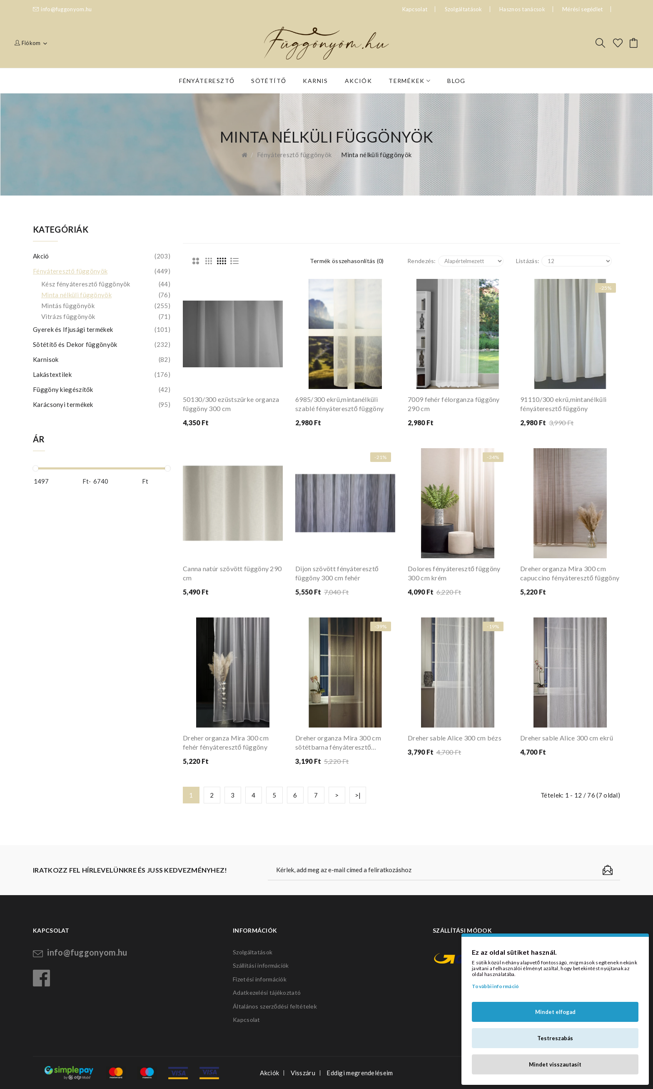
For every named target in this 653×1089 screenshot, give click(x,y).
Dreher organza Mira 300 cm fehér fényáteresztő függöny (226, 742)
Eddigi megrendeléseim (359, 1072)
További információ (495, 986)
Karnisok (101, 359)
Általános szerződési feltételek (275, 1006)
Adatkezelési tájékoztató (267, 992)
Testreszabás (555, 1038)
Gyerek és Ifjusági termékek (101, 329)
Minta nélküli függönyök (376, 154)
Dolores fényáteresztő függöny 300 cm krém (454, 573)
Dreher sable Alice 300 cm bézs (454, 738)
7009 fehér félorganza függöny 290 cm (454, 403)
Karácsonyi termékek (101, 404)
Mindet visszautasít (555, 1064)
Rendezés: (421, 260)
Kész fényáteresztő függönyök (105, 284)
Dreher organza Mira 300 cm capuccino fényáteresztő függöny (569, 573)
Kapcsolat (246, 1019)
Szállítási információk (261, 965)
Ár (39, 439)
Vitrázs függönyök (105, 316)
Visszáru (303, 1072)
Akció (101, 256)
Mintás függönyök (105, 305)
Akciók (269, 1072)
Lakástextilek (101, 374)
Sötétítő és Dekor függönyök (101, 344)
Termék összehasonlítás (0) (347, 260)
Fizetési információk (260, 979)
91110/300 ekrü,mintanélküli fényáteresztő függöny (563, 403)
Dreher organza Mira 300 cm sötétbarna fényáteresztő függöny (338, 743)
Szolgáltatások (463, 9)
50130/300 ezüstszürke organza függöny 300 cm (231, 403)
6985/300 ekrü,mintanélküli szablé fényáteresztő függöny (339, 403)
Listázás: (528, 260)
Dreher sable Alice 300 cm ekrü (566, 738)
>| (358, 795)
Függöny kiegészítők (101, 389)
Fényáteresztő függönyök (294, 154)
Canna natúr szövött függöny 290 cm (232, 573)
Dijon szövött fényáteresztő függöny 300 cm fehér (337, 573)
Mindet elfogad (555, 1012)
